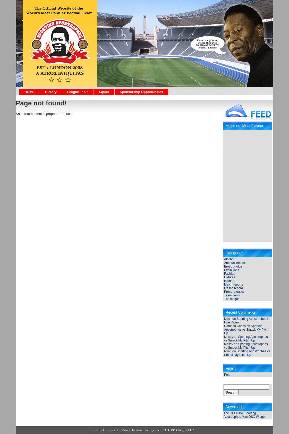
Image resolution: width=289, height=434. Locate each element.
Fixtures (229, 277)
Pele (227, 375)
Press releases (234, 292)
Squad (104, 92)
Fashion (229, 274)
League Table (77, 92)
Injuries (229, 281)
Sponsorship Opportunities (141, 92)
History (51, 92)
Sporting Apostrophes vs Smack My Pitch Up (246, 329)
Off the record (233, 288)
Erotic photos (233, 266)
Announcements (235, 263)
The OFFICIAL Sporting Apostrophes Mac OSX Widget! (245, 415)
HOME (29, 92)
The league (232, 299)
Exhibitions (231, 270)
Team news (232, 295)
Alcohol (229, 259)
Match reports (233, 284)
